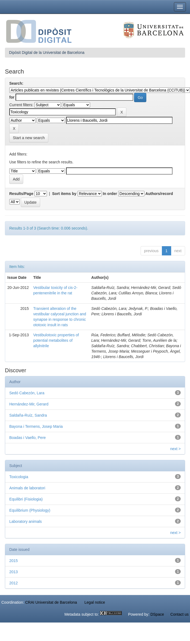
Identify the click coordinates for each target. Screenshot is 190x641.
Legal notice (94, 602)
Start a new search (29, 138)
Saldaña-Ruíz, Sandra (28, 415)
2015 (13, 560)
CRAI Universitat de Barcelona (51, 602)
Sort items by (64, 193)
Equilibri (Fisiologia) (26, 499)
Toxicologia (18, 477)
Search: (16, 83)
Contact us (179, 614)
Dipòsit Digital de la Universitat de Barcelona (46, 52)
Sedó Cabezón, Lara (26, 393)
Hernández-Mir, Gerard (28, 404)
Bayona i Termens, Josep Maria (36, 426)
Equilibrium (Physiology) (29, 510)
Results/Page (21, 193)
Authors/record (159, 193)
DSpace (157, 614)
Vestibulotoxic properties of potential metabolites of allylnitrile (56, 340)
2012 (13, 583)
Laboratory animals (25, 521)
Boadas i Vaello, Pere (27, 437)
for (11, 97)
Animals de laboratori (27, 488)
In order (110, 193)
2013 (13, 572)
